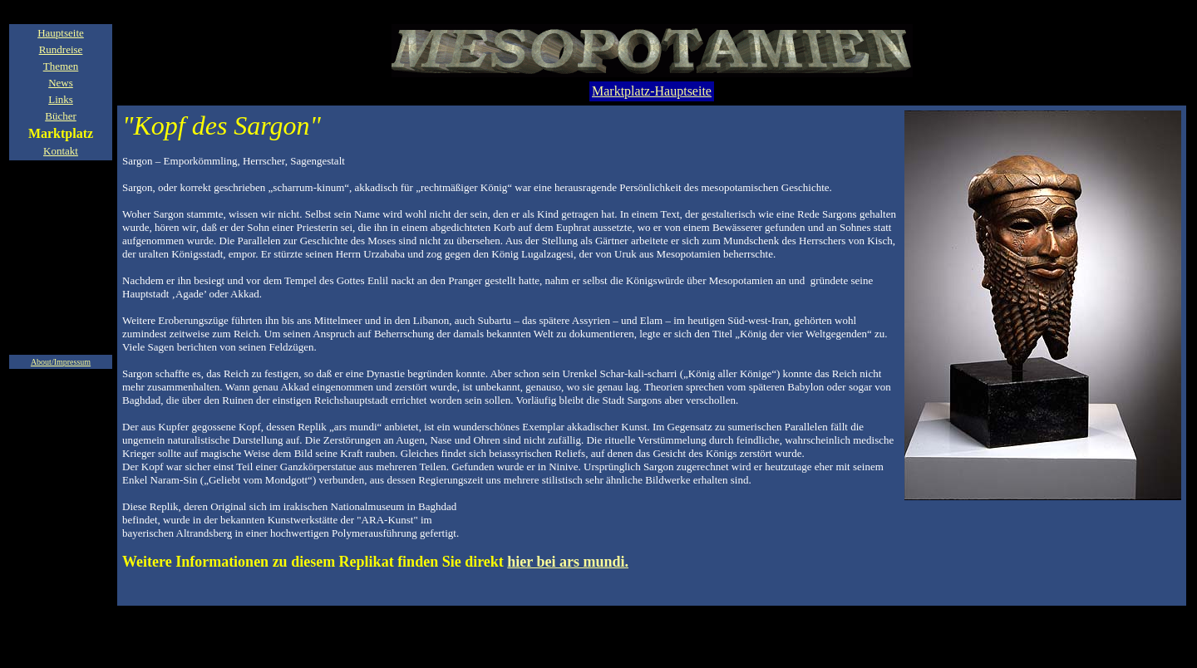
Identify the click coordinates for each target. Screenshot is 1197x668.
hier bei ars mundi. (567, 561)
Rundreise (61, 49)
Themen (61, 66)
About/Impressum (61, 361)
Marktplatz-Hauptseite (652, 91)
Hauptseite (60, 33)
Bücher (60, 116)
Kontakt (60, 151)
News (60, 82)
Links (60, 99)
